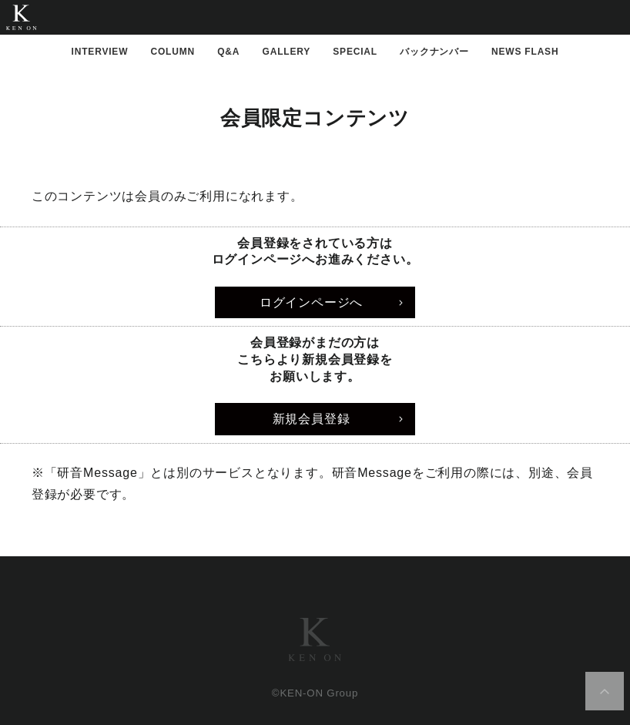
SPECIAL (355, 51)
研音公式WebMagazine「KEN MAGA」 (21, 17)
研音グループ (315, 639)
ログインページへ (311, 302)
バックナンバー (434, 51)
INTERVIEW (100, 51)
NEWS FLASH (524, 51)
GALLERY (287, 51)
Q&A (228, 51)
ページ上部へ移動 (604, 691)
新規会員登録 (311, 418)
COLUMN (173, 51)
